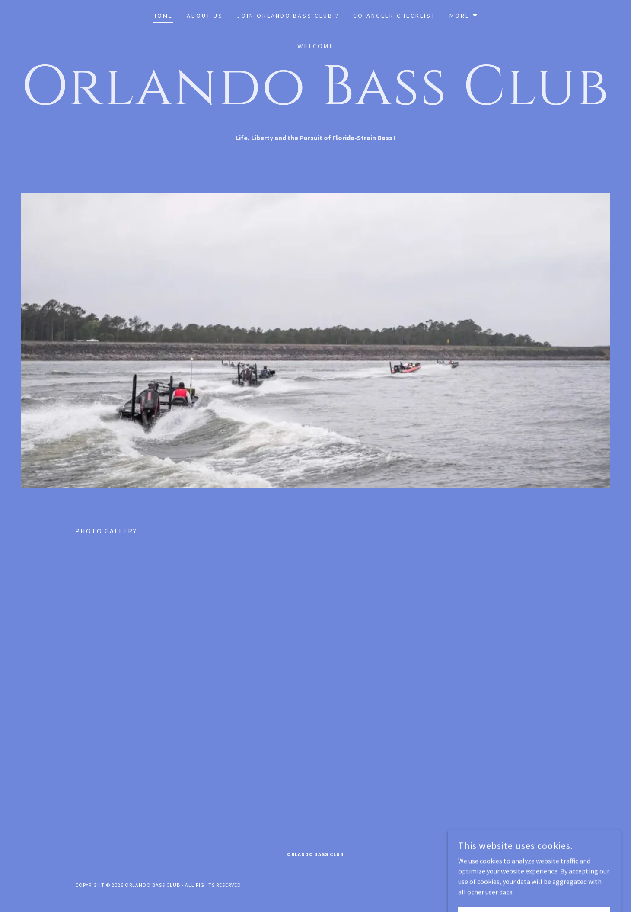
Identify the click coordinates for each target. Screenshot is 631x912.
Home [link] (163, 15)
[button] (463, 15)
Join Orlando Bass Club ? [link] (288, 15)
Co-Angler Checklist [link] (394, 15)
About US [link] (205, 15)
